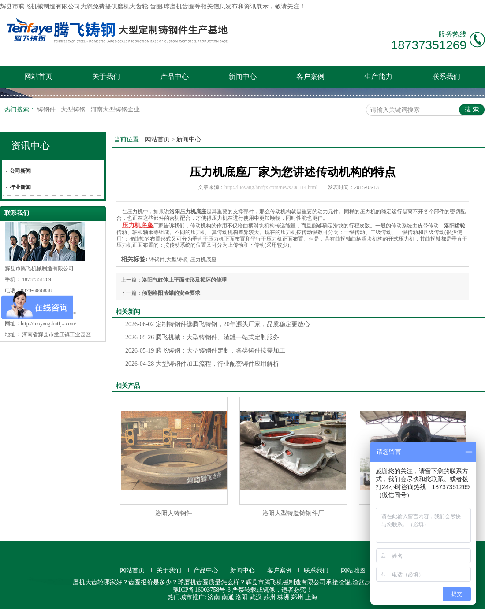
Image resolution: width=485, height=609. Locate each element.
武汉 (256, 597)
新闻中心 (242, 76)
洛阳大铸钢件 (173, 513)
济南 (214, 597)
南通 (228, 597)
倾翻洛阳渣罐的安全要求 (171, 293)
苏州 (269, 597)
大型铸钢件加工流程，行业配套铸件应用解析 (202, 363)
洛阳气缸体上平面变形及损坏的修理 (184, 280)
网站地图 (353, 570)
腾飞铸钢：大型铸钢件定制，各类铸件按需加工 (205, 350)
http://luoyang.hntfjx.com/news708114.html (270, 187)
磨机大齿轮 (132, 6)
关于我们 (106, 76)
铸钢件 (47, 109)
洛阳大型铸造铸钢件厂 (293, 513)
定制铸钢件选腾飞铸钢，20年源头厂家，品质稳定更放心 (217, 324)
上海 (311, 597)
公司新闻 (20, 171)
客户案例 (310, 76)
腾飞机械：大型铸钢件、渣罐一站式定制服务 (202, 337)
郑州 (297, 597)
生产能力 (378, 76)
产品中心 (174, 76)
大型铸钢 (74, 109)
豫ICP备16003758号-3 (202, 590)
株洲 (283, 597)
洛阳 (241, 597)
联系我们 (446, 76)
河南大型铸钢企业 (115, 109)
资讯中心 (30, 145)
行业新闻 (20, 187)
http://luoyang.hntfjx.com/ (48, 323)
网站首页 (38, 76)
